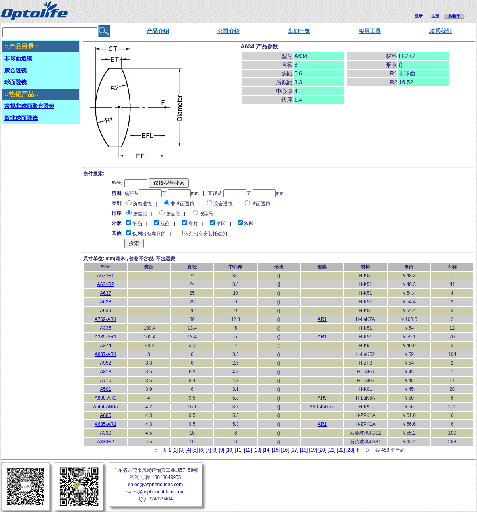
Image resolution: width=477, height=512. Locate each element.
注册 (435, 16)
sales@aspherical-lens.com (155, 492)
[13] (257, 450)
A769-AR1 (105, 319)
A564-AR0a (105, 407)
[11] (239, 450)
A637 (105, 293)
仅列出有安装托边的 (205, 233)
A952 (105, 363)
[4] (188, 450)
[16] (285, 450)
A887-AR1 (105, 354)
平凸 (137, 223)
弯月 (193, 223)
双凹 (249, 223)
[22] (341, 450)
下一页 (362, 450)
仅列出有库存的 (149, 233)
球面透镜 (260, 204)
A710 (105, 380)
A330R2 (105, 441)
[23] (350, 450)
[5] (195, 450)
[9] (221, 450)
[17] (295, 450)
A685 (105, 415)
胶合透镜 (223, 204)
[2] (175, 450)
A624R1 (105, 275)
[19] (313, 450)
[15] (276, 450)
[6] (201, 450)
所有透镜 (142, 204)
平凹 (221, 223)
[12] (248, 450)
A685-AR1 (105, 424)
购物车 (454, 16)
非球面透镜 (182, 204)
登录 (419, 16)
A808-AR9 (105, 398)
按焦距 (140, 213)
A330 (105, 433)
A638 (105, 302)
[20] (322, 450)
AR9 (322, 398)
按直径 (173, 213)
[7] (208, 450)
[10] (229, 450)
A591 (105, 389)
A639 (105, 310)
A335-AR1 (105, 337)
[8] (214, 450)
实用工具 (370, 31)
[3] (181, 450)
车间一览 (299, 31)
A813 (105, 372)
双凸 (165, 223)
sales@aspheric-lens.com (155, 484)
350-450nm (322, 407)
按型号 (206, 213)
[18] (304, 450)
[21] (331, 450)
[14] (267, 450)
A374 (105, 345)
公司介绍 (228, 31)
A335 (105, 328)
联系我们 (440, 31)
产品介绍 (158, 31)
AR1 (322, 319)
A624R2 (105, 284)
